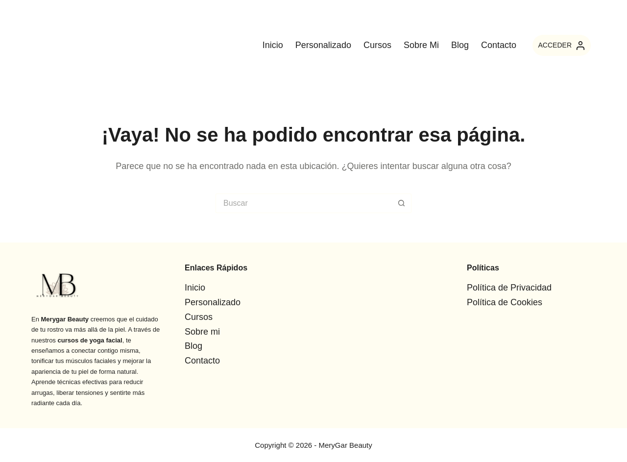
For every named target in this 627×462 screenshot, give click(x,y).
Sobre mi (421, 45)
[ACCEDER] (561, 45)
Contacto (498, 45)
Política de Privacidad (509, 287)
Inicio (273, 45)
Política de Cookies (504, 302)
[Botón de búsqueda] (401, 203)
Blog (460, 45)
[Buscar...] (304, 203)
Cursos (377, 45)
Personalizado (323, 45)
